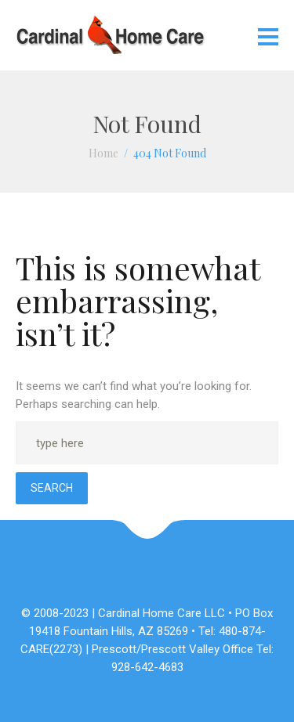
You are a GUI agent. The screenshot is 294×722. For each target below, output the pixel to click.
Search (52, 488)
